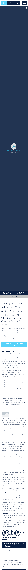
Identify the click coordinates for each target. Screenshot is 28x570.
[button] (26, 7)
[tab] (14, 344)
